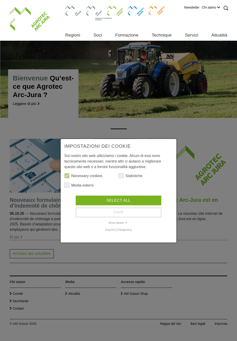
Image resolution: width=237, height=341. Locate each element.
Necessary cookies (83, 175)
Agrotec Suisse (111, 10)
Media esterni (79, 185)
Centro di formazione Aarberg (93, 12)
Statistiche (130, 175)
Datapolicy (124, 229)
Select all (118, 200)
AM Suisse (71, 8)
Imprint (110, 229)
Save (118, 212)
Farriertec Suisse (154, 10)
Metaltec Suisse (133, 10)
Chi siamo (211, 7)
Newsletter (192, 7)
